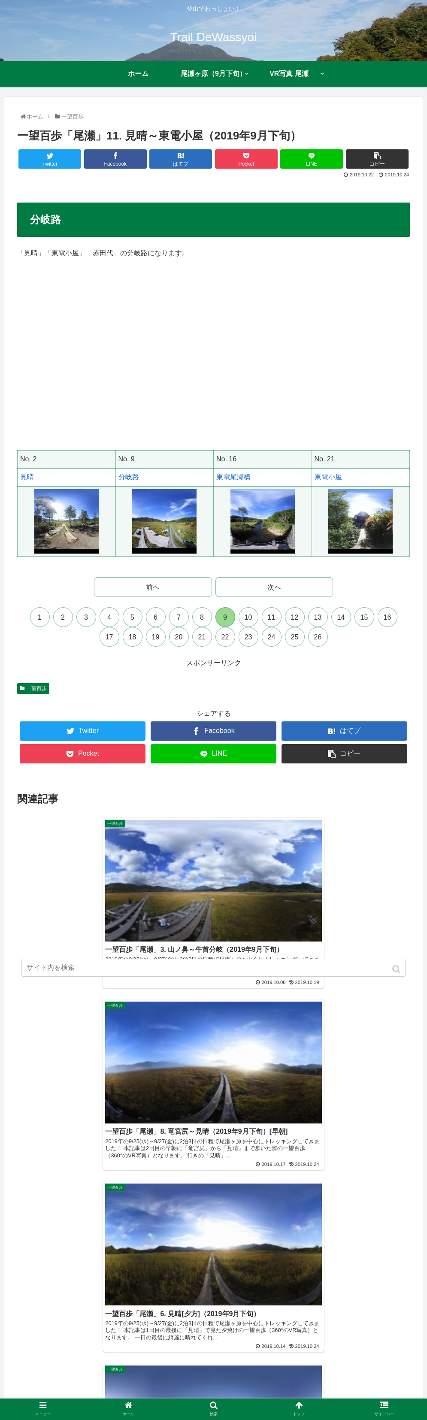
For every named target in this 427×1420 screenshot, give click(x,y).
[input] (213, 968)
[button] (397, 969)
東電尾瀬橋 (233, 477)
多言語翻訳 (355, 1396)
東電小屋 (328, 477)
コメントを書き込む (213, 1180)
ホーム (67, 1396)
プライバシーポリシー (211, 1396)
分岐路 (128, 477)
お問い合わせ (313, 1396)
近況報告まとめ (151, 1396)
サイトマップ (268, 1396)
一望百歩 (36, 688)
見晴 (27, 477)
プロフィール (103, 1396)
